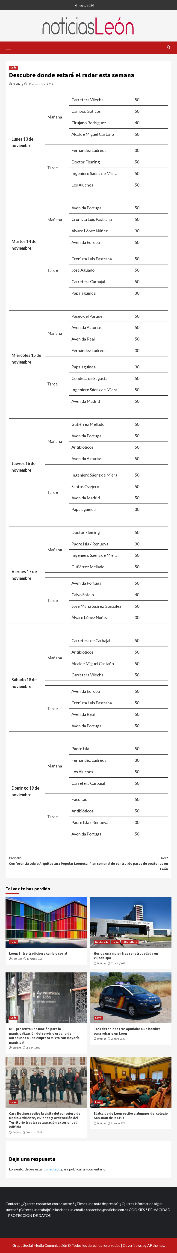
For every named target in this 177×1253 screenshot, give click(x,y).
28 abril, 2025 (33, 1047)
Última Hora (130, 942)
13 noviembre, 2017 (40, 84)
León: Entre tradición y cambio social (38, 953)
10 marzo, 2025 (34, 1132)
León (13, 67)
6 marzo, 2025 (118, 1123)
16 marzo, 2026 (34, 958)
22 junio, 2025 (118, 963)
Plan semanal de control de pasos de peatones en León (128, 863)
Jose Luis (17, 958)
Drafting (18, 84)
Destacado (102, 942)
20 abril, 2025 (118, 1038)
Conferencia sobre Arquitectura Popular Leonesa (48, 860)
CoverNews (132, 1245)
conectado (52, 1169)
